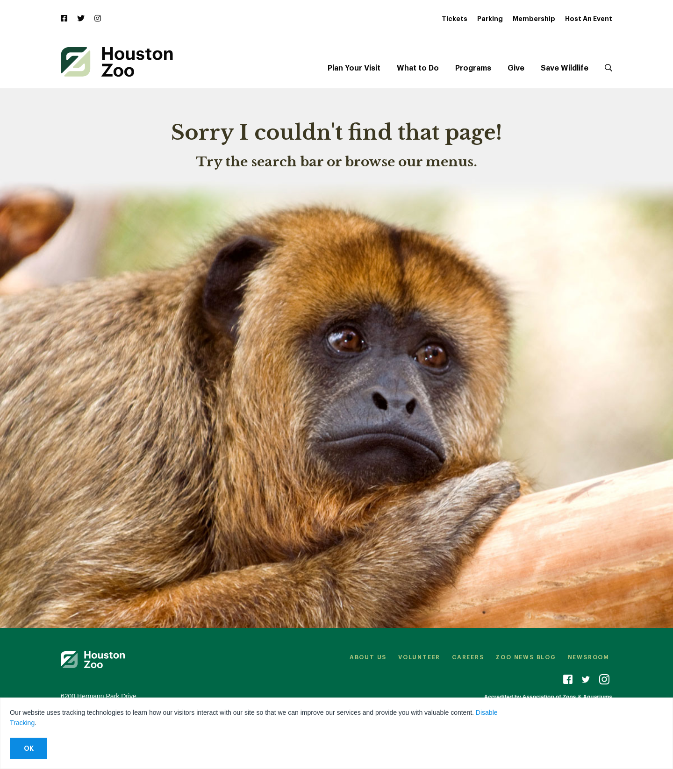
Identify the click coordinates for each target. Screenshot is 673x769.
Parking (490, 18)
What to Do (418, 68)
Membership (534, 18)
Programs (473, 68)
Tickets (454, 18)
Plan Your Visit (354, 68)
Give (516, 68)
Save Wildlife (564, 68)
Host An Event (588, 18)
